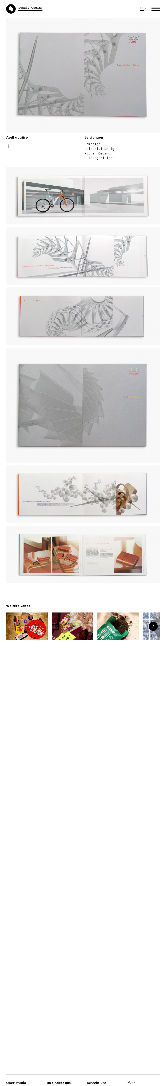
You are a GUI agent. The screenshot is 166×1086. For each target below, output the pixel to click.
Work (132, 1083)
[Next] (153, 626)
